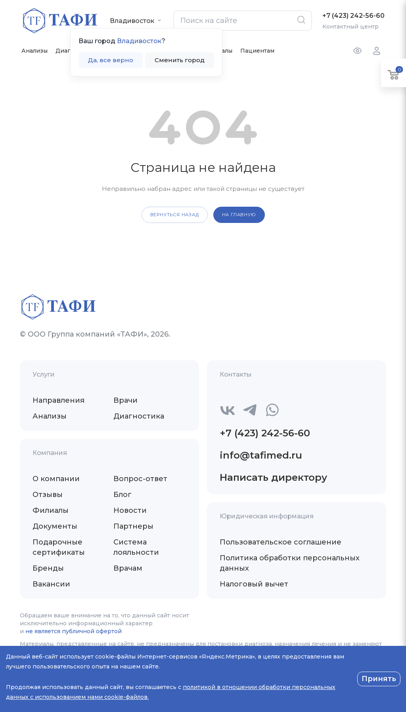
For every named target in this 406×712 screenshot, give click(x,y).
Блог (122, 494)
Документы (55, 526)
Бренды (48, 568)
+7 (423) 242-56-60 (353, 15)
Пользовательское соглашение (280, 542)
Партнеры (133, 526)
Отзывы (48, 494)
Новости (130, 510)
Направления (58, 400)
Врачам (127, 568)
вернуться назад (174, 214)
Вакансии (51, 584)
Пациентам (257, 50)
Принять (379, 678)
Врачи (125, 400)
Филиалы (51, 510)
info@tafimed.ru (261, 455)
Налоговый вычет (254, 584)
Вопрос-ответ (140, 478)
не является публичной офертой (73, 631)
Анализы (34, 50)
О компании (56, 478)
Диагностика (138, 416)
